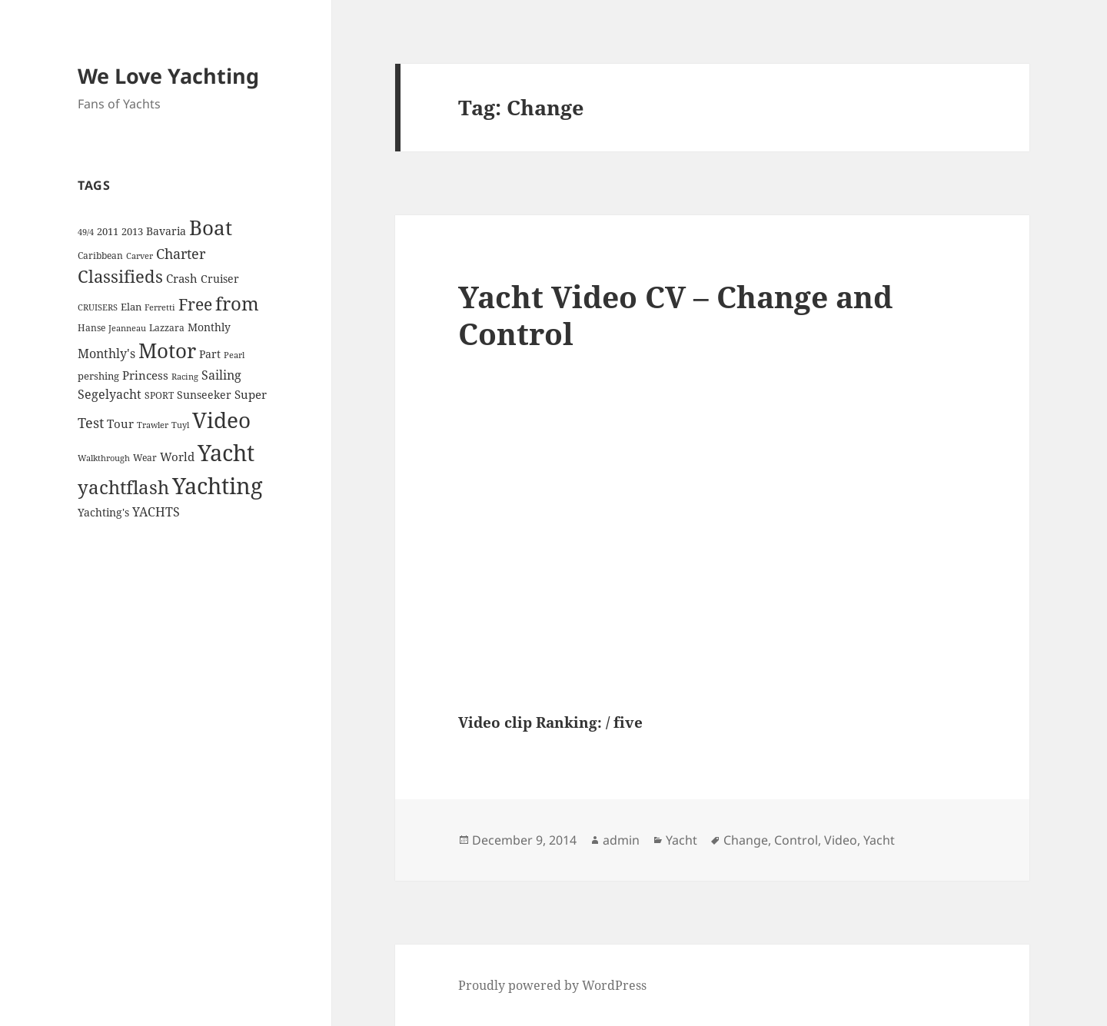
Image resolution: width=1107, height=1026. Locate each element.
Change (745, 840)
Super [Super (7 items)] (250, 394)
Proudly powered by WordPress (552, 985)
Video (840, 840)
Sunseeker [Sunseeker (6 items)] (204, 394)
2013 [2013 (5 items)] (132, 231)
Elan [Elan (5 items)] (131, 307)
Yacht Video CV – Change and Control (675, 315)
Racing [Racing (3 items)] (184, 376)
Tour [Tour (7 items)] (120, 423)
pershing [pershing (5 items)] (98, 376)
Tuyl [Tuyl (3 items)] (180, 425)
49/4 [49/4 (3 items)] (86, 232)
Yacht (681, 840)
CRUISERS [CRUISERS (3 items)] (98, 307)
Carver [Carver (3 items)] (139, 256)
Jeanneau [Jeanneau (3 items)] (127, 328)
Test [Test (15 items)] (91, 422)
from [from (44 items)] (237, 303)
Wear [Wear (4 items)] (145, 457)
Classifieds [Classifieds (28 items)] (120, 276)
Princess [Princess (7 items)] (145, 375)
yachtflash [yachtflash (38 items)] (123, 487)
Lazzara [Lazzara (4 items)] (166, 327)
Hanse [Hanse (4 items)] (91, 327)
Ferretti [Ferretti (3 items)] (160, 307)
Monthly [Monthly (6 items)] (209, 327)
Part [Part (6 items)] (210, 354)
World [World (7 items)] (177, 456)
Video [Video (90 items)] (221, 419)
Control (796, 840)
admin (621, 840)
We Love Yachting (168, 75)
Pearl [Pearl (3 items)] (234, 355)
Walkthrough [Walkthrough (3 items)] (104, 458)
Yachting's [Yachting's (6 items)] (103, 512)
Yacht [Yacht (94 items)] (226, 452)
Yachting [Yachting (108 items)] (217, 485)
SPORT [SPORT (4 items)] (159, 395)
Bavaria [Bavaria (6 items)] (166, 231)
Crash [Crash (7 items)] (182, 278)
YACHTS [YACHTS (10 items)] (156, 511)
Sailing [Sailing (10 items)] (221, 375)
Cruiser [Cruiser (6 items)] (220, 278)
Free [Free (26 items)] (195, 304)
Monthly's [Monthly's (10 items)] (106, 353)
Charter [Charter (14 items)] (180, 253)
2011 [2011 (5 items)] (107, 231)
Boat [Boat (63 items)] (210, 227)
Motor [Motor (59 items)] (167, 350)
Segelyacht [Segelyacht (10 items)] (109, 394)
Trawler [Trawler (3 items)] (152, 425)
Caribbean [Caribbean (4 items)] (100, 255)
